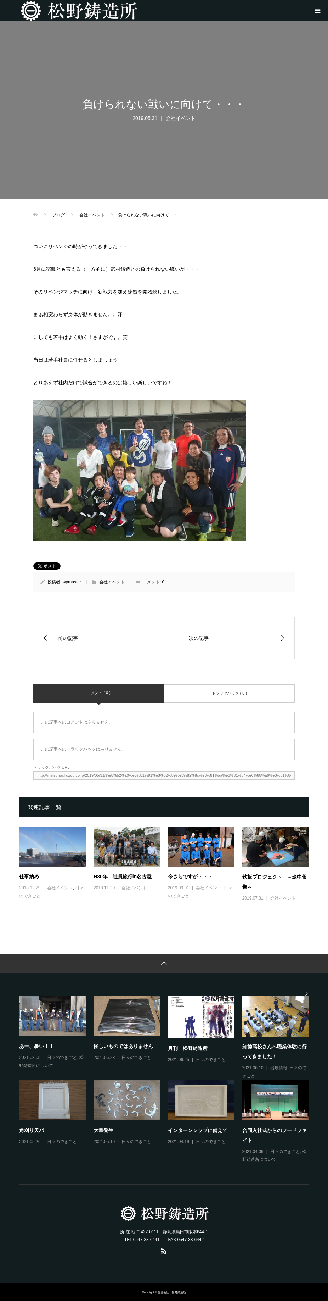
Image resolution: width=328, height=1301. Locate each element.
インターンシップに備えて (197, 1130)
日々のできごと (62, 1057)
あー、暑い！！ (36, 1046)
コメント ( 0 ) (99, 693)
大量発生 (103, 1130)
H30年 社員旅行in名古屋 (123, 876)
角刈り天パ (31, 1130)
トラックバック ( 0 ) (229, 693)
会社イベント (181, 118)
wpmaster (72, 582)
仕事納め (29, 876)
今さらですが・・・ (190, 876)
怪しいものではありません (123, 1046)
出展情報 (278, 1067)
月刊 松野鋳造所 (188, 1048)
